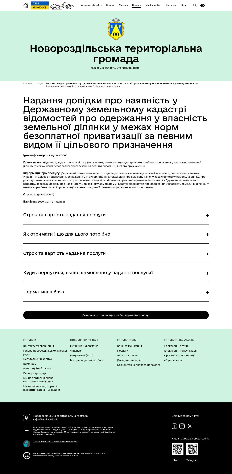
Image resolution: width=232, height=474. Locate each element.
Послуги (39, 83)
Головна (27, 83)
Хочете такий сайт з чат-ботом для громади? (55, 441)
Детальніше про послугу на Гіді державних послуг (116, 315)
